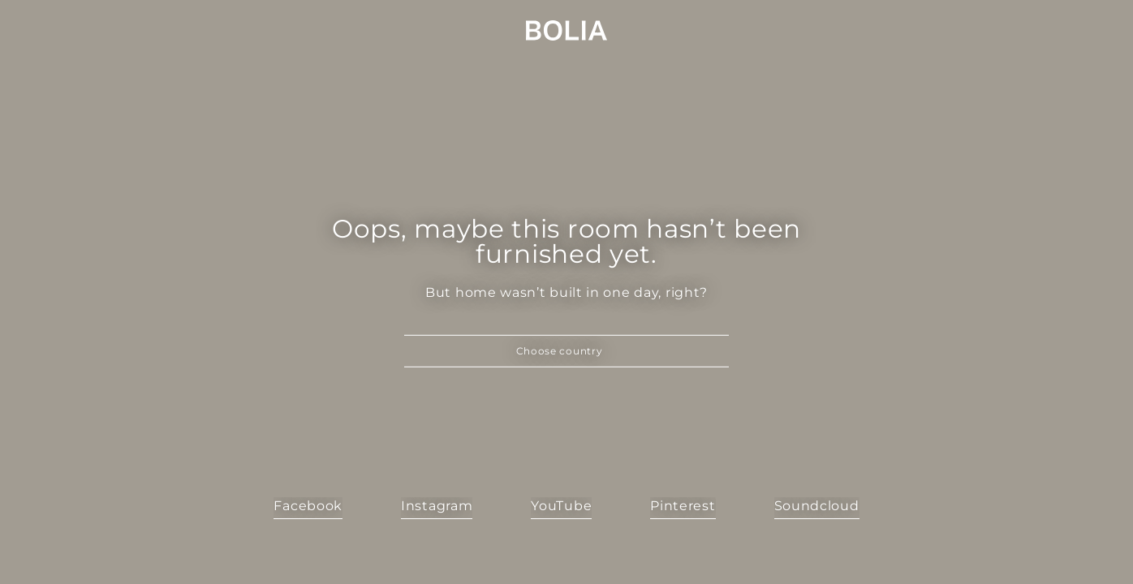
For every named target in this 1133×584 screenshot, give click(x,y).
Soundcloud (816, 505)
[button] (566, 351)
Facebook (308, 505)
